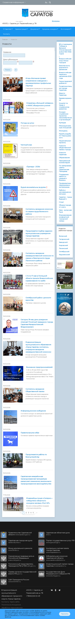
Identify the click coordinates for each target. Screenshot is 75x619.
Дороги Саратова (62, 94)
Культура (62, 123)
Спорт (61, 202)
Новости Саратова (62, 153)
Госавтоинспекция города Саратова (65, 88)
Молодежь (63, 131)
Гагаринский (64, 239)
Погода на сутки (27, 123)
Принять (64, 614)
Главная (5, 39)
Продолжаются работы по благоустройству (36, 456)
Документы (34, 29)
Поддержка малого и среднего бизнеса (63, 177)
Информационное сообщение (33, 411)
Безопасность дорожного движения (64, 67)
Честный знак (26, 145)
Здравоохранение (65, 99)
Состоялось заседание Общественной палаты (35, 390)
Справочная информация (13, 2)
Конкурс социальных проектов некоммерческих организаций (65, 116)
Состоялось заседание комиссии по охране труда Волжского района (39, 211)
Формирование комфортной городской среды (65, 218)
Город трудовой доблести (65, 82)
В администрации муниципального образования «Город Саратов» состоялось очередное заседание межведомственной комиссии (38, 347)
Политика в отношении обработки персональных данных (12, 608)
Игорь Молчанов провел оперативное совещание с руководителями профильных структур (38, 82)
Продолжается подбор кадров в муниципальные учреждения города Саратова (39, 233)
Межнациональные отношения (65, 127)
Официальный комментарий (64, 162)
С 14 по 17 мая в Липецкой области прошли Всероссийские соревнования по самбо (39, 278)
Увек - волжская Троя (65, 211)
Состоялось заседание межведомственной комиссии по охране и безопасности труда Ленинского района (40, 257)
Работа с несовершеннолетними (65, 192)
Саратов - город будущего (65, 198)
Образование (64, 158)
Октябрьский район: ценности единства (38, 299)
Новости (14, 39)
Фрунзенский (64, 255)
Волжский (63, 236)
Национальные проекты (65, 142)
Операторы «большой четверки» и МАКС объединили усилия (39, 104)
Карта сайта (14, 602)
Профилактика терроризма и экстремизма (65, 185)
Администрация (20, 29)
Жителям (56, 21)
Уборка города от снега (65, 206)
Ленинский (63, 248)
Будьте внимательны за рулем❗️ (34, 187)
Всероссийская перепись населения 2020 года (65, 75)
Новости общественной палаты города (65, 147)
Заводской (63, 242)
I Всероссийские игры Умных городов (65, 60)
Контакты (6, 34)
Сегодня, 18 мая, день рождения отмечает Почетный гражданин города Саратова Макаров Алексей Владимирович (37, 323)
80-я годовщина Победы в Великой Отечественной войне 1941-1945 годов (65, 49)
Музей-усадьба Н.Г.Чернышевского (65, 136)
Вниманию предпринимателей (39, 367)
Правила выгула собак (30, 433)
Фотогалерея (65, 29)
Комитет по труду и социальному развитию (64, 106)
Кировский (63, 245)
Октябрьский (64, 251)
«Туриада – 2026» (33, 167)
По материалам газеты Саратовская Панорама (65, 168)
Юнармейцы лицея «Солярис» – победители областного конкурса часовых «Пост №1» (39, 500)
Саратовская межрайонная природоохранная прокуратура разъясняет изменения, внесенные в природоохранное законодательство (36, 480)
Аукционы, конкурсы (49, 29)
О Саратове (7, 29)
